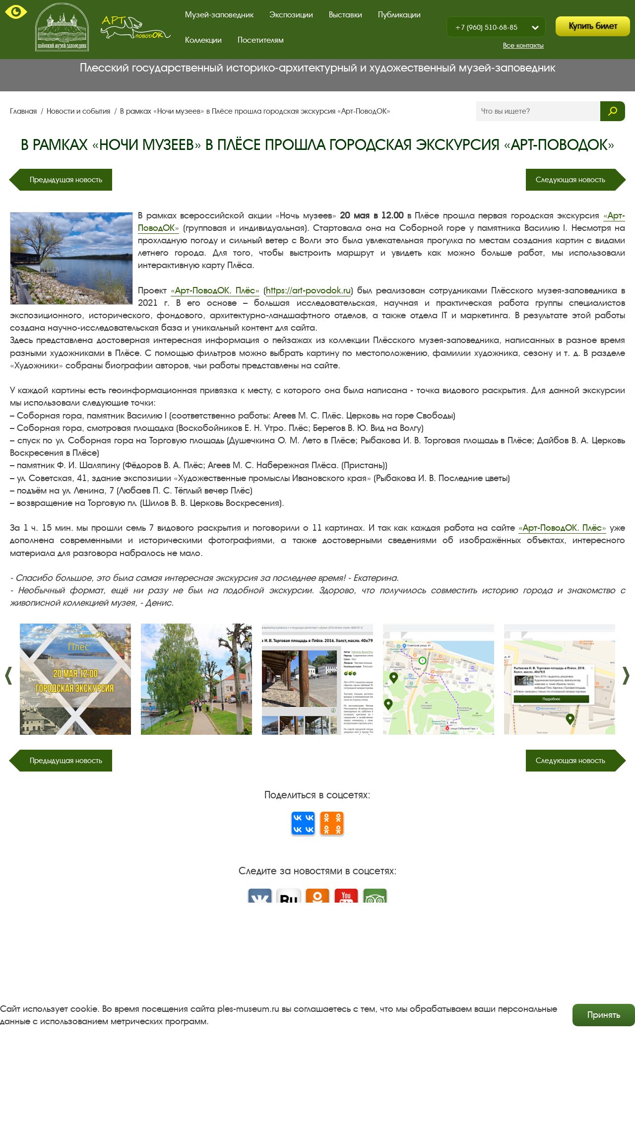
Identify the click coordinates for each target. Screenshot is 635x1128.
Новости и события (79, 111)
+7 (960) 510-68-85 (486, 27)
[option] (75, 679)
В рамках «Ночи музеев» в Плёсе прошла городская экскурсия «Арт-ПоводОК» (255, 111)
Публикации (399, 14)
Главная (24, 111)
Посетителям (261, 40)
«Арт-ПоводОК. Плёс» (215, 290)
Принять (603, 1014)
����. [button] (8, 676)
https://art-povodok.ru (308, 290)
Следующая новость (570, 179)
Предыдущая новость (66, 179)
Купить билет (593, 26)
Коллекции (203, 40)
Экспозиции (291, 14)
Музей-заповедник (219, 14)
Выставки (345, 14)
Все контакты (523, 45)
